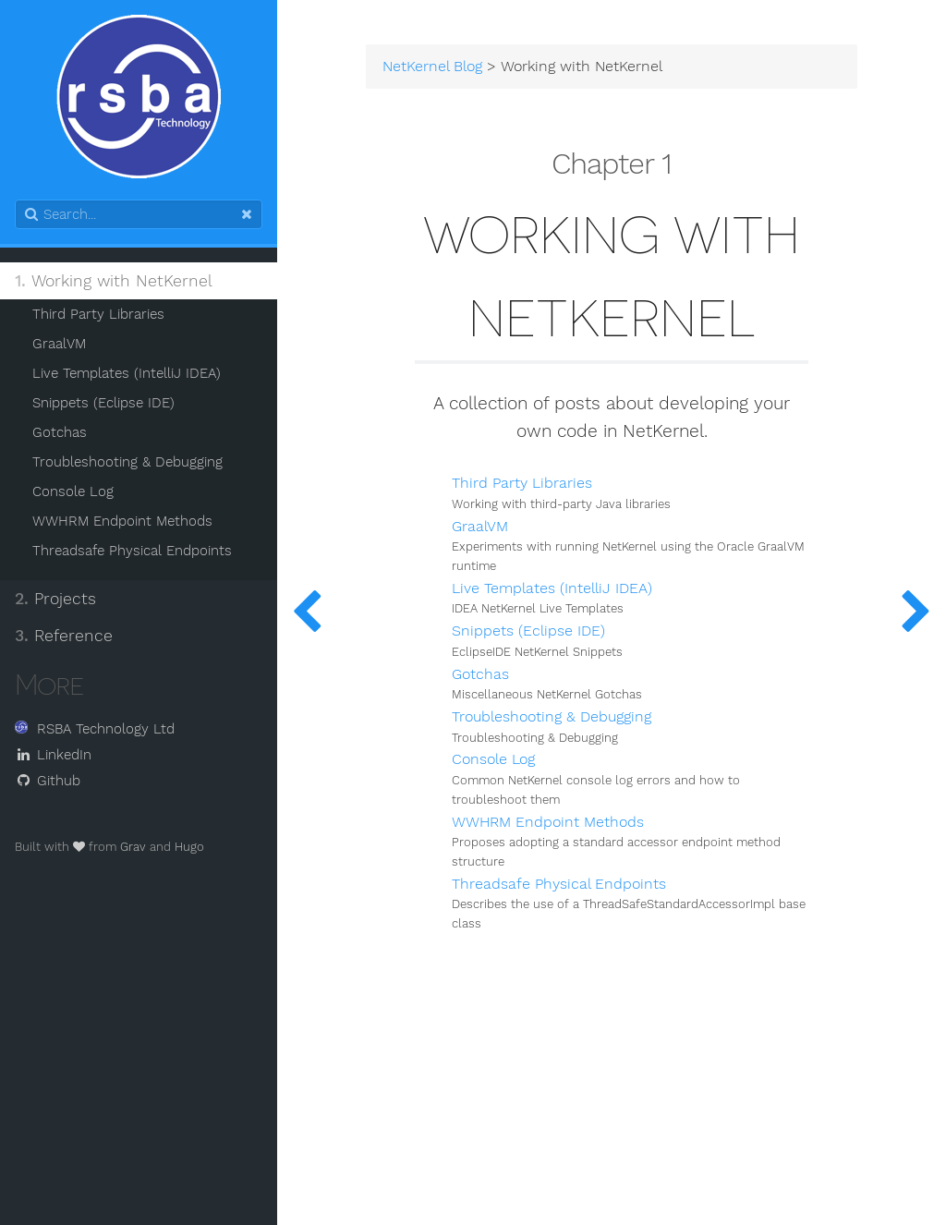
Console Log (73, 491)
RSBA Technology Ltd (95, 729)
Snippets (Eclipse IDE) (103, 402)
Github (47, 780)
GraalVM (59, 343)
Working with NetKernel (113, 281)
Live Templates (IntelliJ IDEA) (126, 373)
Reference (64, 635)
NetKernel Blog (432, 66)
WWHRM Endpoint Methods (122, 521)
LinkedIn (53, 754)
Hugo (189, 847)
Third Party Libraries (98, 314)
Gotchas (59, 432)
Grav (133, 847)
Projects (55, 598)
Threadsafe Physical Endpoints (132, 550)
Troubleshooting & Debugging (127, 462)
